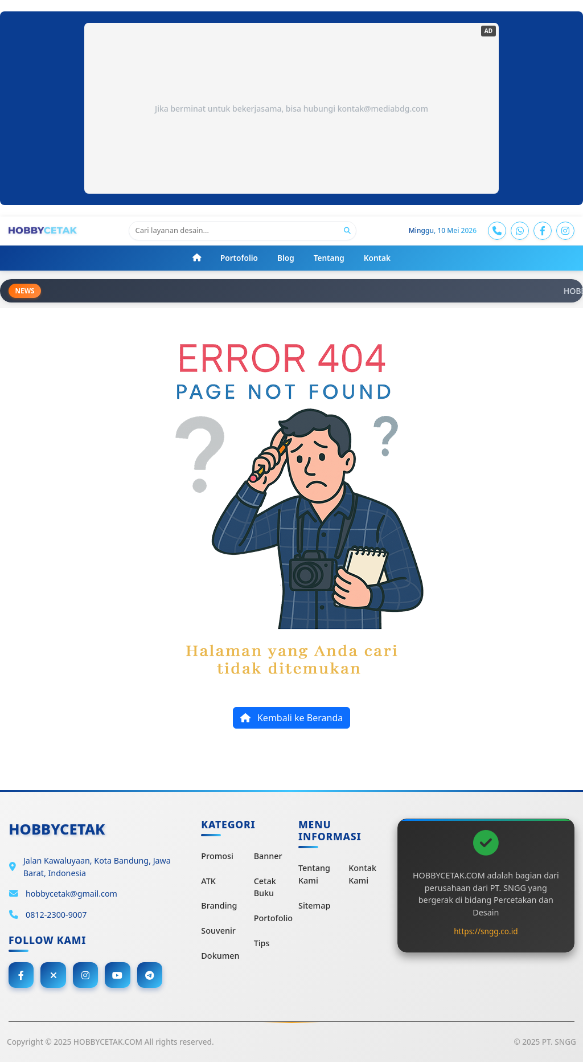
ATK (208, 881)
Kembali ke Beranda (291, 718)
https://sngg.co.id (486, 931)
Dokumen (220, 955)
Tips (262, 943)
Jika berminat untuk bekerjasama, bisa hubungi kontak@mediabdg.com (291, 108)
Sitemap (314, 905)
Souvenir (218, 931)
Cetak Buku (265, 888)
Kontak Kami (362, 874)
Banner (268, 856)
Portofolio (273, 918)
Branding (219, 906)
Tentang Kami (314, 874)
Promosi (217, 856)
